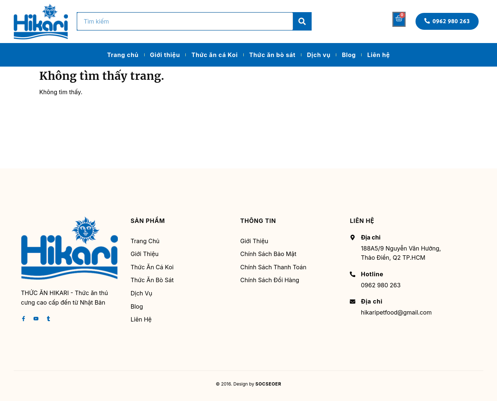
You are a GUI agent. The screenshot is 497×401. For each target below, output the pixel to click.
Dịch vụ (318, 54)
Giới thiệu (165, 54)
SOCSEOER (268, 384)
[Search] (302, 21)
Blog (349, 54)
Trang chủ (123, 54)
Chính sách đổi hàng (270, 280)
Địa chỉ (371, 301)
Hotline (372, 274)
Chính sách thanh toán (273, 267)
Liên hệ (378, 54)
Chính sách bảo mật (268, 254)
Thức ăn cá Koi (214, 54)
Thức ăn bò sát (272, 54)
